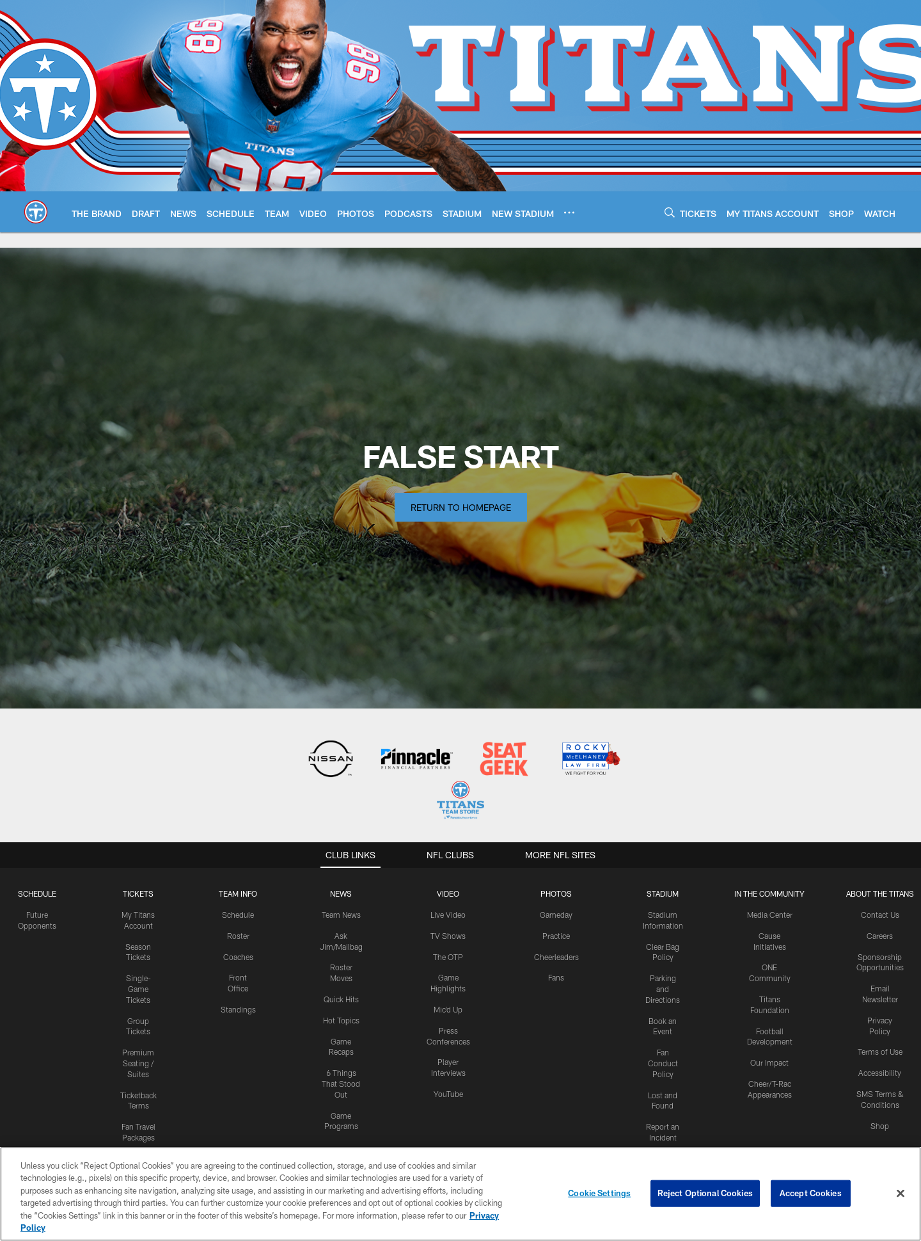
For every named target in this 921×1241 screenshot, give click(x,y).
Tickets (138, 893)
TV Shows (448, 935)
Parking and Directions (662, 988)
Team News (341, 914)
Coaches (238, 956)
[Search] (670, 212)
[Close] (900, 1197)
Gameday (556, 914)
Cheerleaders (556, 956)
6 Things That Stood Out (341, 1083)
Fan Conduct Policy (663, 1063)
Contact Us (880, 914)
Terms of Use (880, 1051)
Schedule (37, 893)
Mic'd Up (448, 1009)
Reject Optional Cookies (705, 1197)
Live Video (448, 914)
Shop (879, 1125)
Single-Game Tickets (138, 988)
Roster (238, 935)
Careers (880, 935)
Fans (556, 977)
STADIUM (663, 893)
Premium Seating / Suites (138, 1063)
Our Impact (769, 1062)
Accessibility (879, 1072)
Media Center (769, 914)
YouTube (448, 1093)
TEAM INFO (238, 893)
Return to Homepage (461, 507)
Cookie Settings (599, 1197)
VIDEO (448, 893)
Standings (238, 1009)
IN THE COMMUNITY (769, 893)
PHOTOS (556, 893)
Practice (556, 935)
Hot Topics (341, 1020)
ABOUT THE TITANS (880, 893)
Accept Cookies (811, 1197)
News (341, 893)
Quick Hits (341, 999)
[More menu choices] (569, 212)
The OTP (448, 956)
